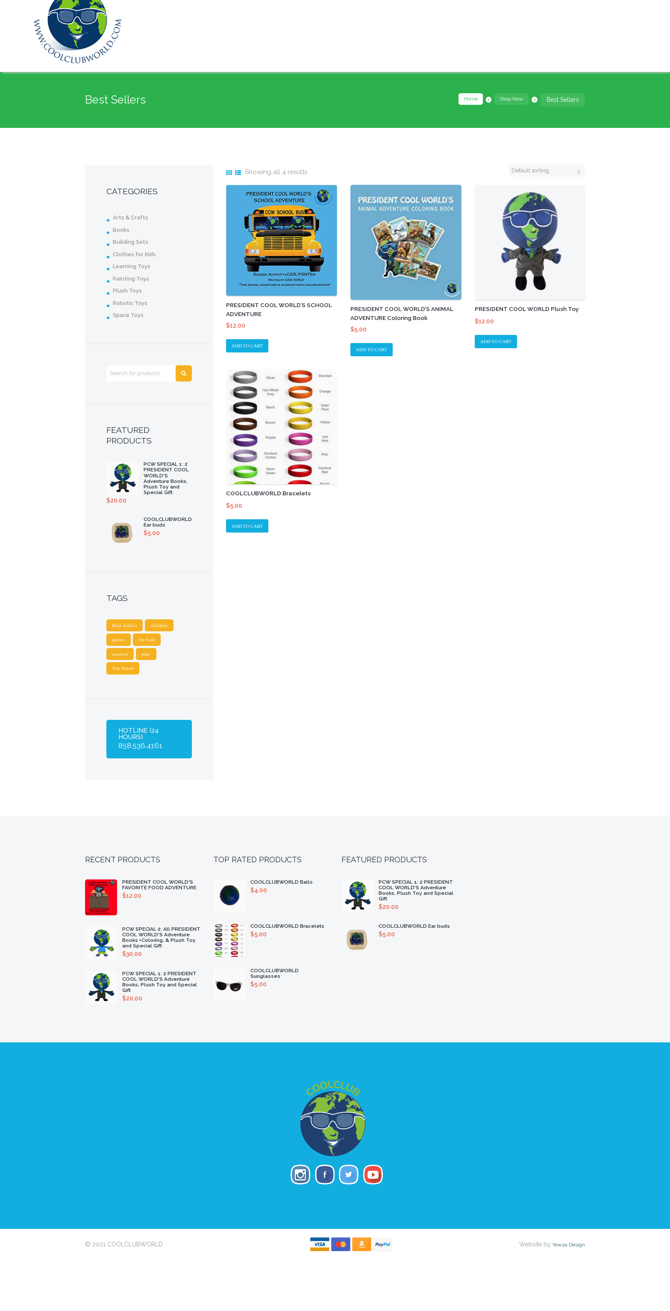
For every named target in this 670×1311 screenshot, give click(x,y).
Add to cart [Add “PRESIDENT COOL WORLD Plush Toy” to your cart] (499, 351)
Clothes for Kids (139, 254)
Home (461, 99)
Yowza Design (565, 1295)
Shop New (508, 99)
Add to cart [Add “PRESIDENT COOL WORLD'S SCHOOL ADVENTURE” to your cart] (250, 347)
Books (122, 230)
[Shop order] (539, 172)
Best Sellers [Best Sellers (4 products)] (127, 638)
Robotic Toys (134, 303)
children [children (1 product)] (167, 638)
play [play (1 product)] (152, 670)
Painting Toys (134, 278)
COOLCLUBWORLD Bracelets (275, 496)
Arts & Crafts (133, 217)
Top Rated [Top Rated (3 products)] (125, 686)
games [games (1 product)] (120, 654)
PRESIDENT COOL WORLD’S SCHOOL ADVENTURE (272, 309)
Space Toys (131, 315)
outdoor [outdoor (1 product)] (122, 670)
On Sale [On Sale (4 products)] (153, 654)
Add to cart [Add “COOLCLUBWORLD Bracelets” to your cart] (250, 530)
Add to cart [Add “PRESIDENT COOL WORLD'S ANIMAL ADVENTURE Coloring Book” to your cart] (375, 351)
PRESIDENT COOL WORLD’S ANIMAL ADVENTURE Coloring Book (400, 318)
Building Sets (134, 242)
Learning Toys (135, 266)
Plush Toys (130, 290)
